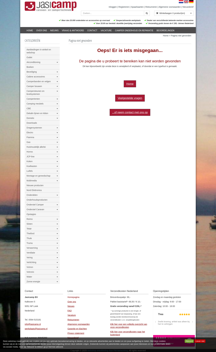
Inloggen (113, 7)
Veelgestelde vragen (130, 98)
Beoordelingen (165, 30)
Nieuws (54, 30)
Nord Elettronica (34, 190)
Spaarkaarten (137, 7)
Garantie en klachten (77, 329)
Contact (92, 30)
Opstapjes (31, 214)
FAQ (70, 310)
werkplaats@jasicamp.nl (36, 329)
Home (30, 30)
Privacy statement (76, 333)
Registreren (123, 7)
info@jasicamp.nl (33, 324)
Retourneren (151, 7)
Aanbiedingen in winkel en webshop (39, 51)
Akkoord (189, 341)
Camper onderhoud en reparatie (134, 30)
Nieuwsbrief (188, 7)
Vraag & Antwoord (73, 30)
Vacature (106, 30)
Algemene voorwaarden (170, 7)
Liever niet (199, 341)
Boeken (30, 67)
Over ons (41, 30)
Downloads (32, 123)
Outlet (29, 57)
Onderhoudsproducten (37, 200)
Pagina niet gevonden (181, 35)
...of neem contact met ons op (130, 112)
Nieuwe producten (35, 185)
